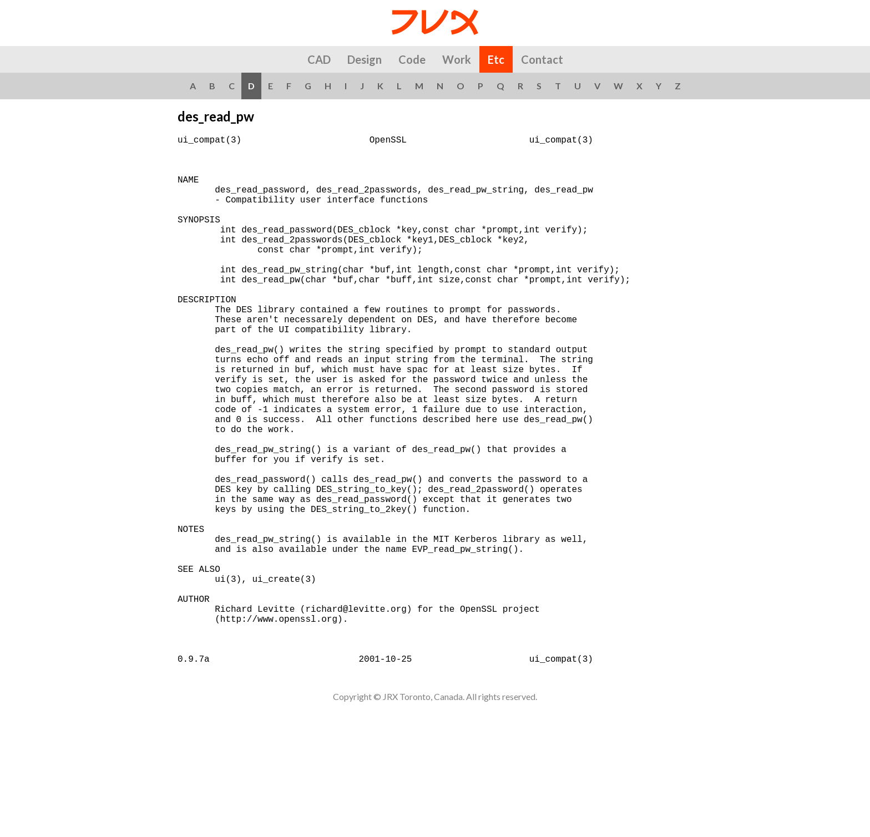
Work (456, 59)
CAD (319, 59)
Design (364, 59)
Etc (496, 59)
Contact (542, 59)
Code (412, 59)
